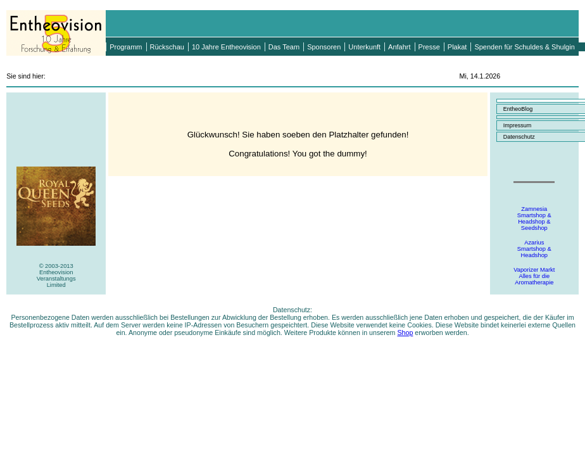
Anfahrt (399, 47)
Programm (126, 47)
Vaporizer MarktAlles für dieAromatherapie (534, 276)
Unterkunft (364, 47)
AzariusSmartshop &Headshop (534, 248)
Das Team (283, 47)
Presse (429, 47)
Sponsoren (324, 47)
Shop (405, 332)
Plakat (457, 47)
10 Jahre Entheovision (226, 47)
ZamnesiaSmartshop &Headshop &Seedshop (534, 218)
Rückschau (167, 47)
